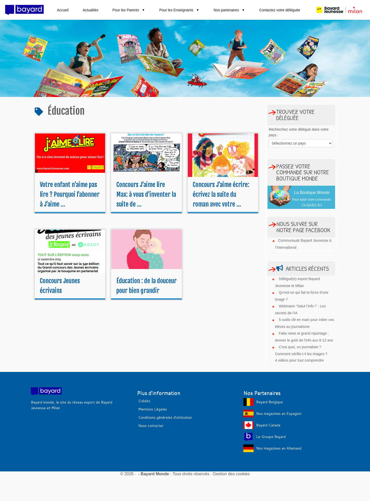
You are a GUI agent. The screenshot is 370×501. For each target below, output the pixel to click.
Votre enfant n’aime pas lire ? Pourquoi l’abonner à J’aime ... (69, 194)
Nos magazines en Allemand (278, 448)
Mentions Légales (152, 409)
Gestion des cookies (231, 474)
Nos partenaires (229, 10)
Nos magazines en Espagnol (278, 413)
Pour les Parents (128, 10)
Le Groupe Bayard (271, 436)
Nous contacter (150, 425)
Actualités (90, 10)
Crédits (144, 401)
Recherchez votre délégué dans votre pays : (299, 132)
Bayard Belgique (269, 402)
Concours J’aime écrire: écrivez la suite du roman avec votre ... (221, 194)
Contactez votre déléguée (279, 10)
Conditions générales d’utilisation (165, 417)
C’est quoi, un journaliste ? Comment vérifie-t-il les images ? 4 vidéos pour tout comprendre (301, 353)
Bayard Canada (268, 425)
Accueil (63, 10)
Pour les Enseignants (179, 10)
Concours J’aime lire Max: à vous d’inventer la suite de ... (146, 194)
